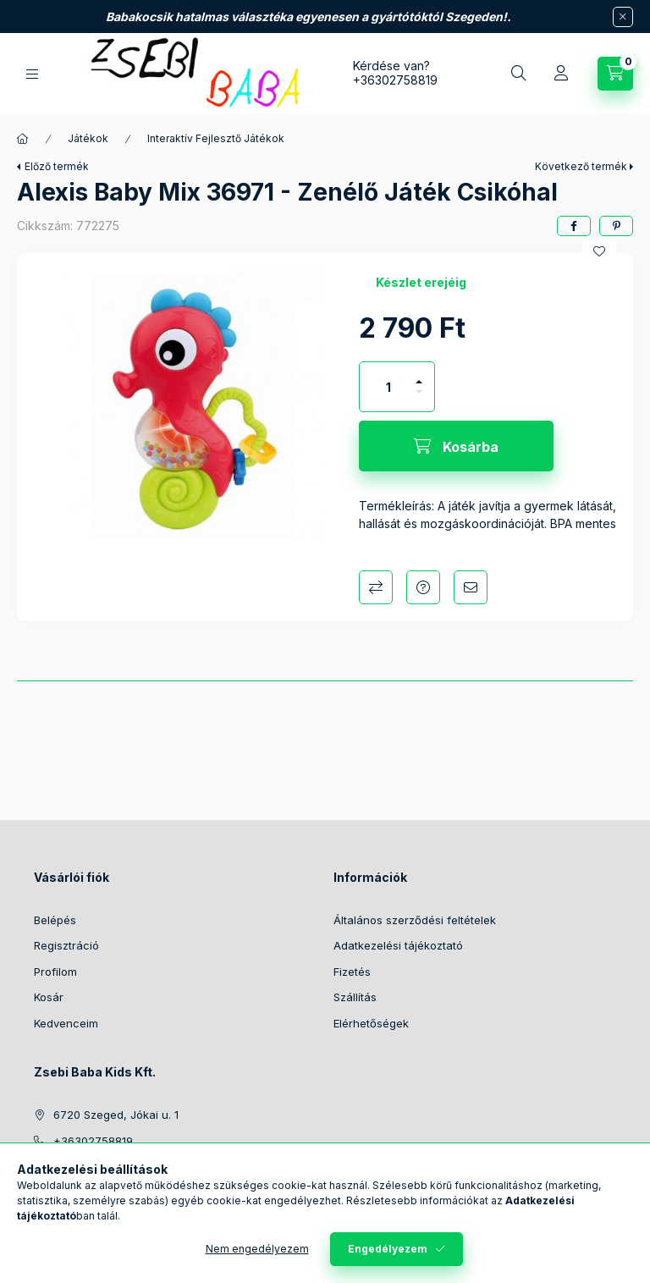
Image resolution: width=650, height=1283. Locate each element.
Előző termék (57, 166)
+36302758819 (395, 80)
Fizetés (352, 971)
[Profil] (561, 74)
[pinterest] (616, 226)
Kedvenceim (66, 1023)
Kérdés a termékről (423, 587)
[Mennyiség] (388, 386)
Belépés (55, 920)
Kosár (48, 997)
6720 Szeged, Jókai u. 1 (116, 1114)
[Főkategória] (23, 138)
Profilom (55, 971)
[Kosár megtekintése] (615, 74)
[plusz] (419, 374)
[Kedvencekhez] (599, 251)
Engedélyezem (387, 1248)
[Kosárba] (456, 446)
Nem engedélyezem (257, 1248)
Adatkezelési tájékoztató (398, 945)
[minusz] (419, 399)
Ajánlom (471, 587)
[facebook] (574, 226)
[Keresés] (519, 74)
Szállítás (355, 997)
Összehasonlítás (376, 587)
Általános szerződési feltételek (414, 920)
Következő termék (581, 166)
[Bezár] (623, 17)
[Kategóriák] (32, 74)
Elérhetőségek (371, 1023)
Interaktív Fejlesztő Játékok (215, 138)
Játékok (88, 138)
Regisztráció (66, 945)
